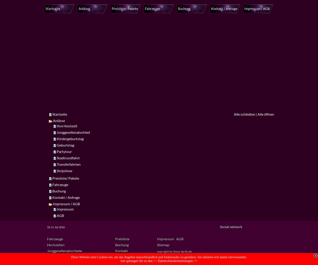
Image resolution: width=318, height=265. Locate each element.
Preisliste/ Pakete (65, 178)
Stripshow (64, 171)
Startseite (59, 114)
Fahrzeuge (60, 184)
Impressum (65, 209)
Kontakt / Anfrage (66, 197)
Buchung (59, 191)
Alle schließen (244, 114)
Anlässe (57, 120)
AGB (60, 215)
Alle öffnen (265, 114)
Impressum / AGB (64, 204)
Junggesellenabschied (73, 132)
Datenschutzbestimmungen (176, 261)
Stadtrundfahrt (68, 158)
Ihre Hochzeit (67, 126)
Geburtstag (65, 145)
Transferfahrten (69, 164)
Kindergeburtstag (70, 139)
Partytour (64, 151)
